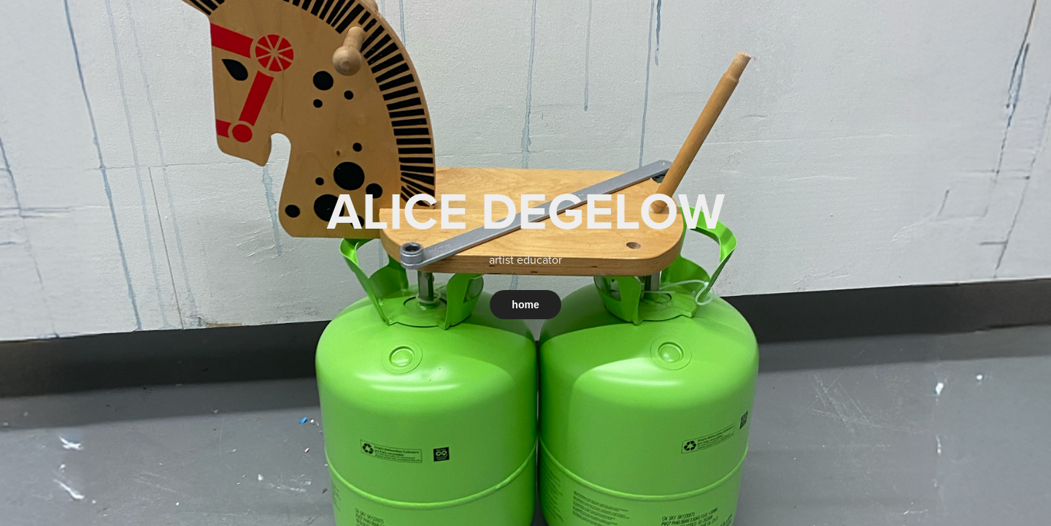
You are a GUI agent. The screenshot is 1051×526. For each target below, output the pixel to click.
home (525, 304)
